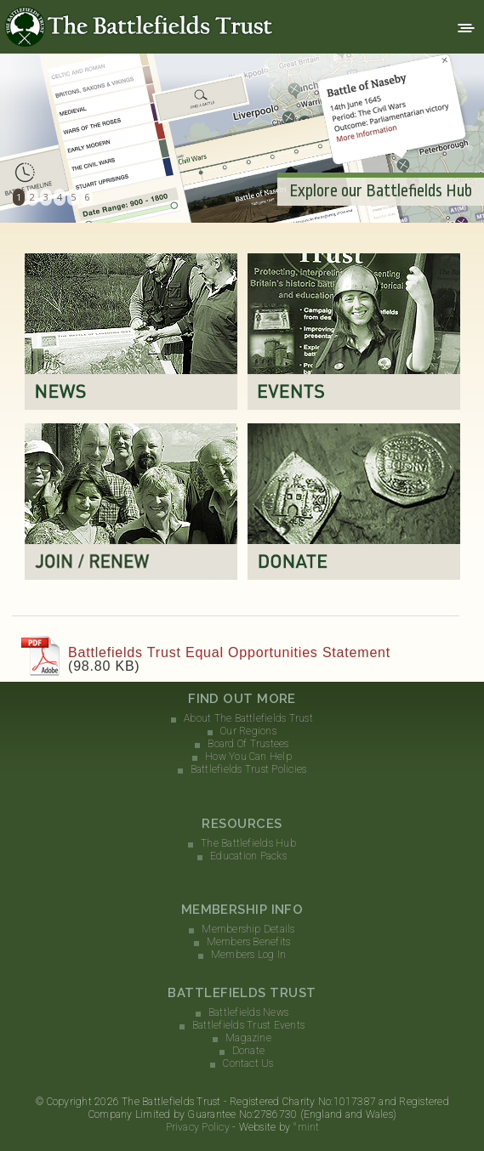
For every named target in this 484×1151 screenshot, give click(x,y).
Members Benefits (249, 942)
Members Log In (248, 955)
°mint (306, 1127)
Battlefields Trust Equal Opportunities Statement (229, 652)
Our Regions (248, 731)
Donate (248, 1051)
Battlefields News (248, 1012)
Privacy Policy (198, 1127)
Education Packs (248, 856)
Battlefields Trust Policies (248, 769)
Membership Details (248, 929)
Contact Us (248, 1063)
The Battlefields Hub (248, 843)
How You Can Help (248, 757)
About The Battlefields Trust (248, 718)
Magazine (248, 1038)
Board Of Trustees (248, 744)
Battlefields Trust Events (248, 1025)
